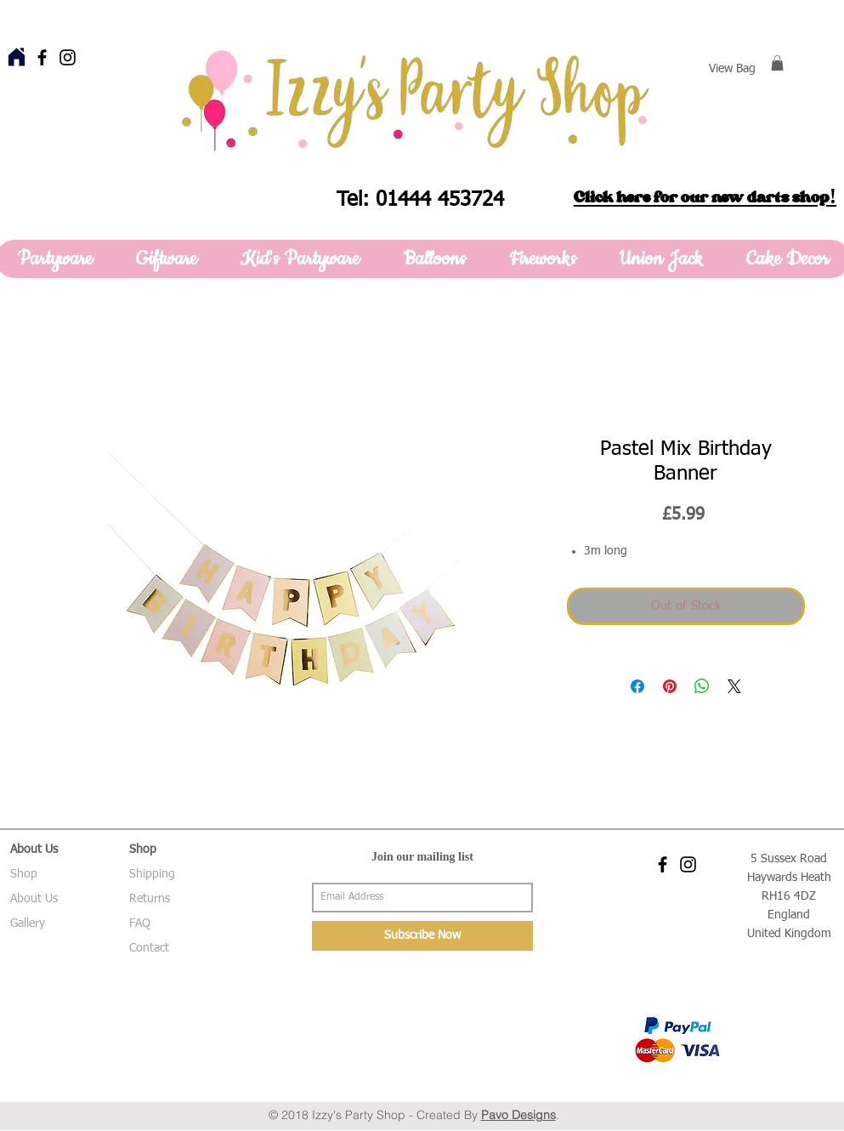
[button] (777, 63)
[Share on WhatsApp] (702, 686)
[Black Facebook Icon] (42, 57)
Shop (23, 874)
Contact (149, 948)
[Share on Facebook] (637, 686)
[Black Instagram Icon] (67, 57)
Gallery (27, 923)
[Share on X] (734, 686)
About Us (34, 899)
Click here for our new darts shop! (705, 197)
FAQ (139, 923)
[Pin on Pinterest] (670, 686)
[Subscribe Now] (422, 936)
